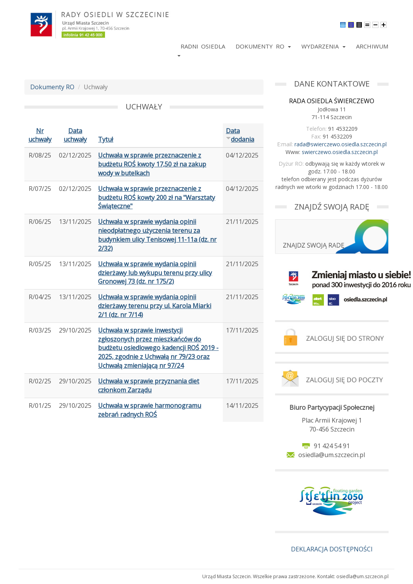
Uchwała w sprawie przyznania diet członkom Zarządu (148, 385)
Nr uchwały (40, 135)
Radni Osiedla (203, 46)
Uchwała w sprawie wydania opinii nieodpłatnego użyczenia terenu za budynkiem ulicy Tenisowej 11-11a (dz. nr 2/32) (157, 235)
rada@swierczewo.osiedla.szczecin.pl (340, 144)
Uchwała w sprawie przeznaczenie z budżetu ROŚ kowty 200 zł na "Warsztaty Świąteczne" (156, 197)
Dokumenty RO (263, 46)
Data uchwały (75, 135)
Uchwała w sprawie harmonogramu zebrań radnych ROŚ (149, 410)
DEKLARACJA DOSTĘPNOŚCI (332, 549)
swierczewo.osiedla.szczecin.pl (340, 152)
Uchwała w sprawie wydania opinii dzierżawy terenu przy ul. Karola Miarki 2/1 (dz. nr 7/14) (154, 306)
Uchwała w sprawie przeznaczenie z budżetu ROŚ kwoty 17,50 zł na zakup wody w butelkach (152, 164)
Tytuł (105, 139)
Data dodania (240, 135)
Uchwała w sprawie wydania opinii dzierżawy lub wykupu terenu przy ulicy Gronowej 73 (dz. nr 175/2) (155, 273)
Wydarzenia (323, 46)
